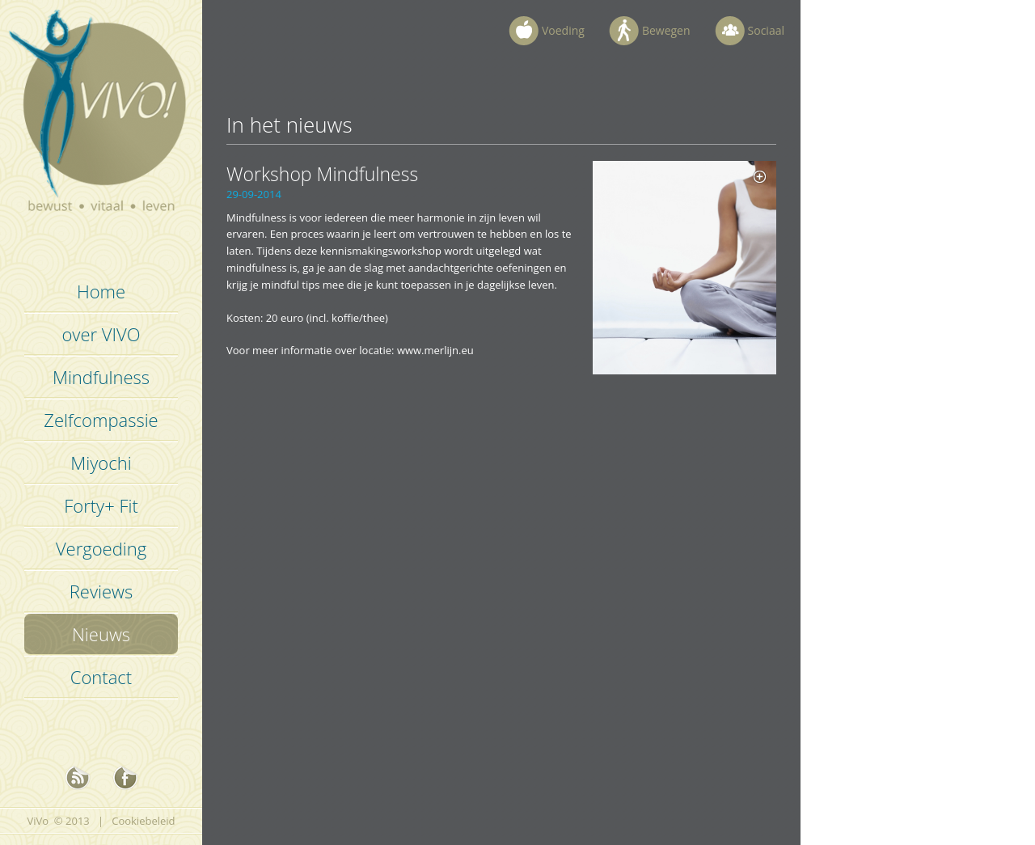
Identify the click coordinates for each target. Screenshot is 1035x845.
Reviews (101, 591)
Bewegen (666, 30)
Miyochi (100, 462)
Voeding (563, 30)
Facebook (125, 778)
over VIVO (100, 334)
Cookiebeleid (143, 820)
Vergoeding (101, 548)
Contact (101, 677)
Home (101, 291)
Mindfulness (101, 377)
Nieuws (101, 634)
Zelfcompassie (101, 420)
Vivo (101, 121)
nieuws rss (78, 778)
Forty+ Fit (101, 505)
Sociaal (766, 30)
